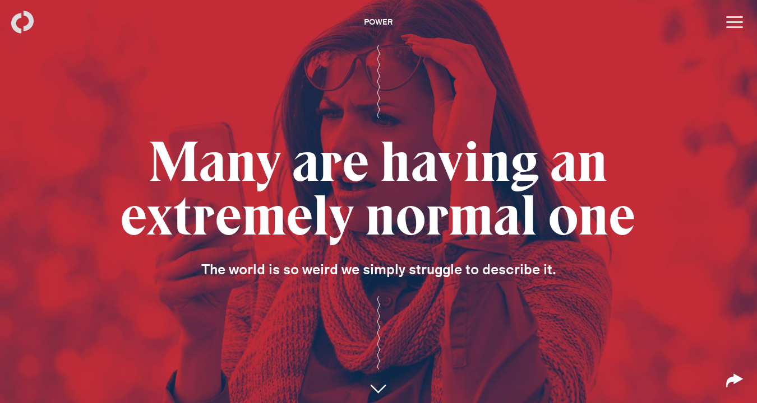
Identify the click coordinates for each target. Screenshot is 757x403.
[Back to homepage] (22, 22)
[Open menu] (734, 22)
